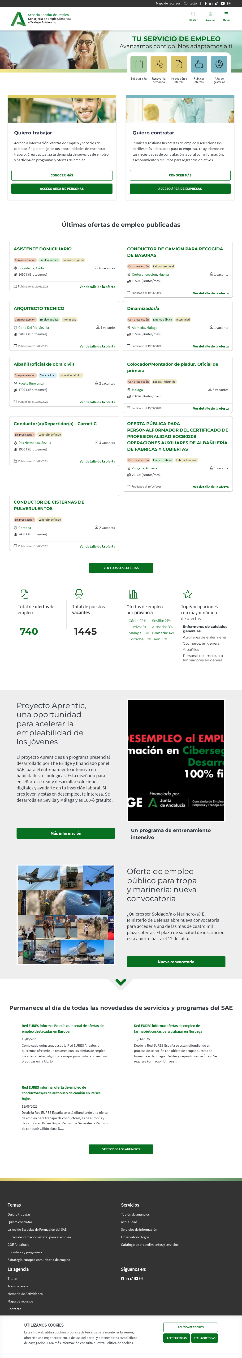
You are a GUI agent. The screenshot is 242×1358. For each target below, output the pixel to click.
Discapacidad (48, 375)
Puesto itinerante (30, 383)
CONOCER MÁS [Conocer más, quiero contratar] (180, 175)
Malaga (137, 389)
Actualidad (129, 1222)
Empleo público (49, 260)
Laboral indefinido (71, 375)
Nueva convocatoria (176, 961)
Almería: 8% (162, 627)
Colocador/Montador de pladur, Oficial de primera (172, 367)
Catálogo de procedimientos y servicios (149, 1244)
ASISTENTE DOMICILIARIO (43, 249)
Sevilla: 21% (161, 620)
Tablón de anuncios (135, 1214)
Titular (12, 1278)
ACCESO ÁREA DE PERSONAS (62, 188)
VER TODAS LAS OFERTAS (121, 568)
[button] (193, 20)
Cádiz (40, 268)
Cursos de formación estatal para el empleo (39, 1237)
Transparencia (18, 1286)
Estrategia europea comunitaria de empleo (39, 1259)
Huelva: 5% (138, 627)
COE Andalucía (19, 1244)
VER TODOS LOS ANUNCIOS (121, 1149)
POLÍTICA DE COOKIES (190, 1327)
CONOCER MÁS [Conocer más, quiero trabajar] (62, 175)
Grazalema (26, 268)
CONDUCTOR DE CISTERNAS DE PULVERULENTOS (49, 505)
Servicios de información (139, 1229)
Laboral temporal (73, 260)
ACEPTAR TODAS (176, 1338)
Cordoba (24, 527)
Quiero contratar (20, 1222)
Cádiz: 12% (137, 620)
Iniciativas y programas (25, 1252)
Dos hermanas (29, 442)
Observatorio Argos (135, 1237)
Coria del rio (28, 327)
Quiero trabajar (19, 1214)
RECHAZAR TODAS (204, 1338)
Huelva (164, 274)
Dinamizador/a (143, 308)
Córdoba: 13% (140, 639)
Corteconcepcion (144, 274)
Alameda (138, 327)
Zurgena (138, 468)
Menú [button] (226, 20)
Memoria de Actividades (25, 1293)
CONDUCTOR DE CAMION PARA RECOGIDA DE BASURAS (175, 252)
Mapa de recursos (20, 1301)
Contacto (14, 1309)
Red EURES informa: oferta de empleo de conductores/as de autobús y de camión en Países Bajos (61, 1093)
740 (29, 631)
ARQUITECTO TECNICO (39, 308)
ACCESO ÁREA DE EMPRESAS (180, 188)
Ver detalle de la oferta (97, 286)
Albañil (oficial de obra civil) (44, 364)
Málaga (152, 327)
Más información (66, 833)
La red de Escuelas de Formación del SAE (37, 1229)
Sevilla (44, 327)
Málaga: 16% (139, 633)
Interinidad (69, 319)
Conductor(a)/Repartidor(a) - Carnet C (55, 423)
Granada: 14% (163, 633)
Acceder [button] (210, 20)
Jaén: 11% (159, 639)
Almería (151, 468)
